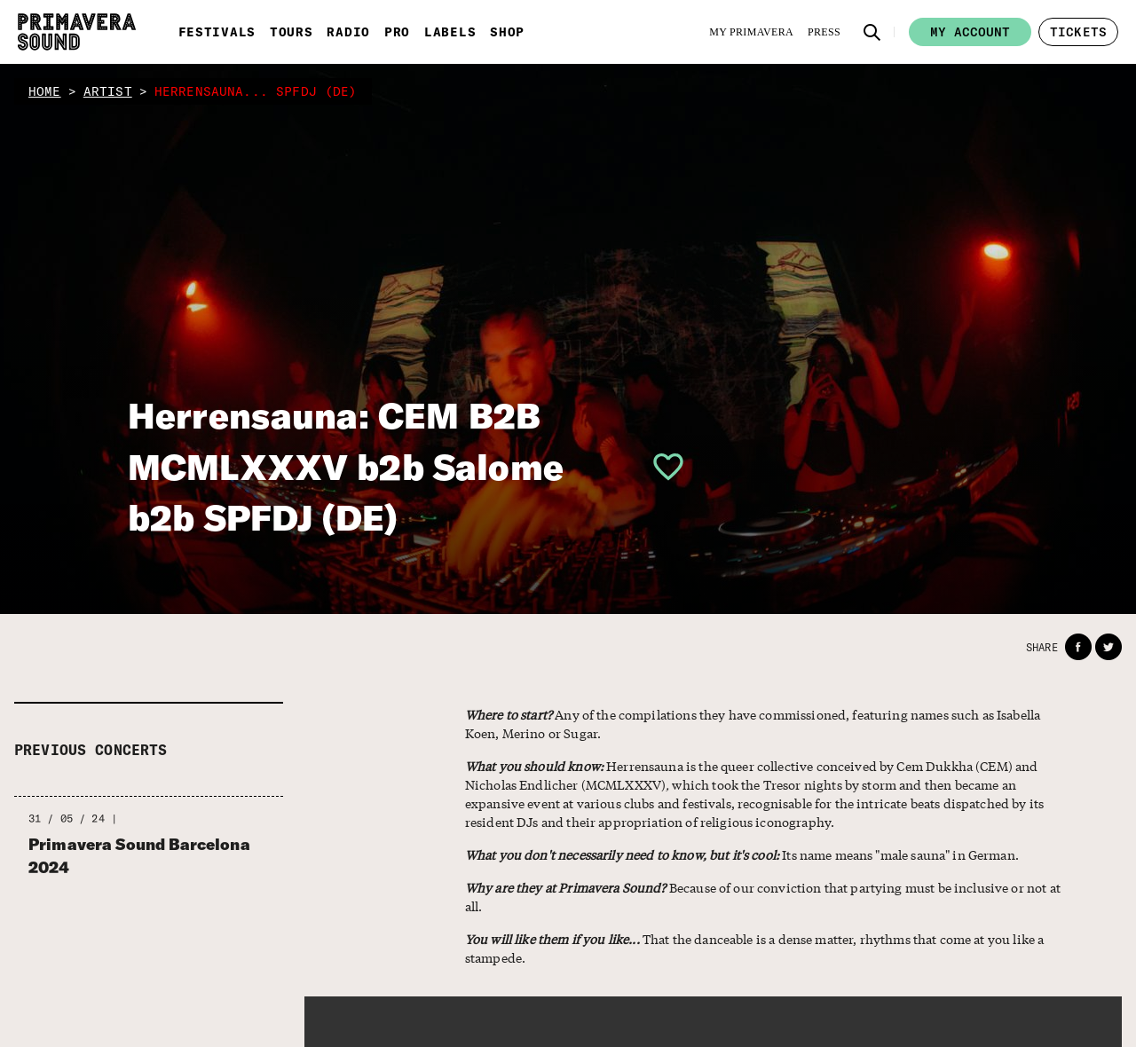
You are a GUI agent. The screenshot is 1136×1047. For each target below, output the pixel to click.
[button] (872, 32)
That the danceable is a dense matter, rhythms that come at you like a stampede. (754, 948)
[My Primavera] (751, 32)
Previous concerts (91, 750)
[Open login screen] (661, 466)
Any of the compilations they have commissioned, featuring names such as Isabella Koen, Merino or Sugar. (752, 723)
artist (107, 91)
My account (970, 32)
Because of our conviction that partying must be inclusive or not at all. (763, 896)
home (44, 91)
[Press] (824, 32)
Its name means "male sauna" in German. (742, 854)
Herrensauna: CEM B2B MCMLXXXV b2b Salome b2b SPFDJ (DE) (346, 466)
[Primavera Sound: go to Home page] (77, 32)
